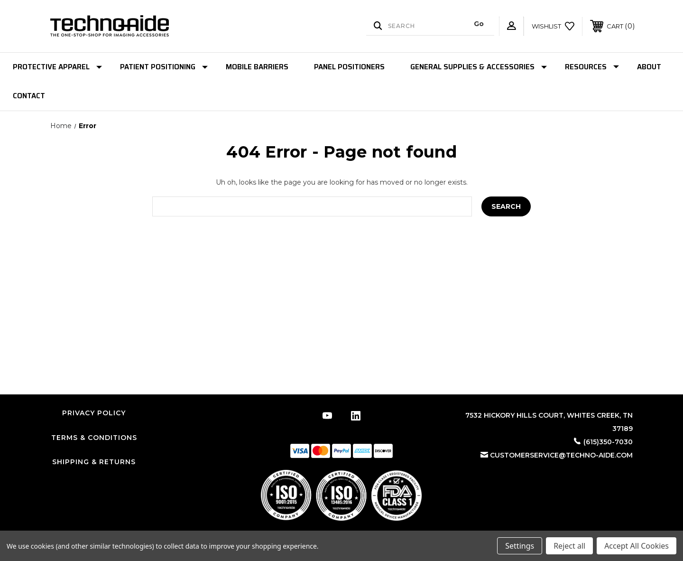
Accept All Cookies (636, 546)
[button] (341, 495)
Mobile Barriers (257, 67)
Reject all (569, 546)
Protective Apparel (57, 67)
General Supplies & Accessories (478, 67)
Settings (519, 546)
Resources (592, 67)
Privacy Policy (94, 413)
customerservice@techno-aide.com (561, 455)
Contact (29, 96)
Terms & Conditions (94, 437)
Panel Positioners (349, 67)
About (649, 67)
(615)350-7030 (608, 442)
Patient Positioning (164, 67)
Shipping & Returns (94, 462)
